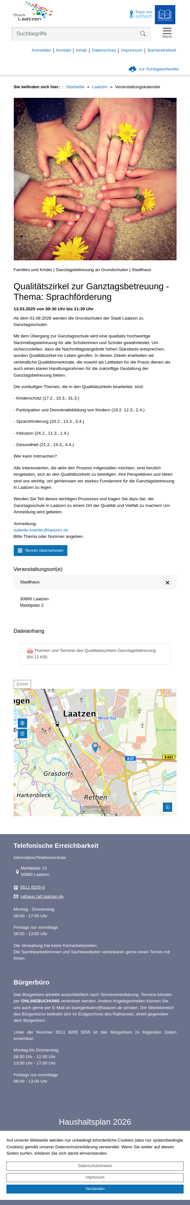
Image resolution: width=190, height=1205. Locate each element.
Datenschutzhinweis (95, 1166)
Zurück (22, 684)
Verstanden (94, 1189)
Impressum (95, 1177)
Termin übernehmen (41, 550)
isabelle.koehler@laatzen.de (41, 530)
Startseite (75, 86)
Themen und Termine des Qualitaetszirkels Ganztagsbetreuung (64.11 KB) (91, 653)
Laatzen (99, 86)
